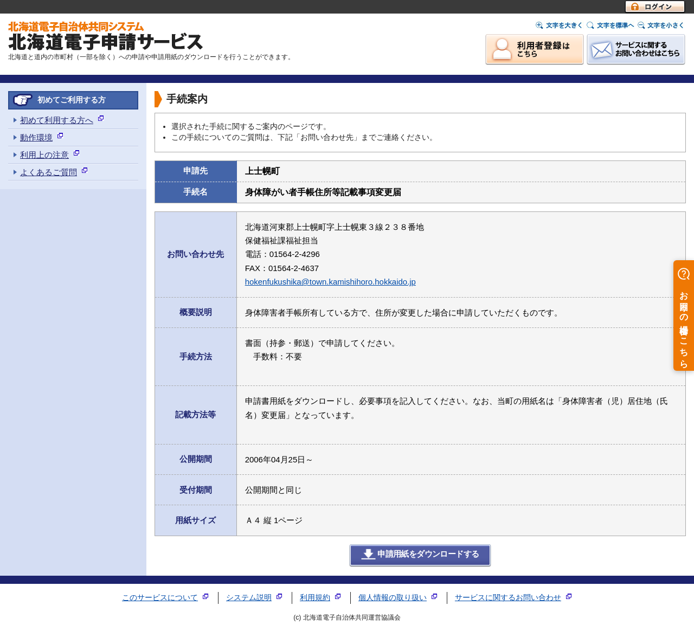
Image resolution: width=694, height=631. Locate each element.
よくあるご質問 (48, 172)
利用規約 (315, 598)
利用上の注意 (44, 154)
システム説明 (249, 598)
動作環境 (36, 137)
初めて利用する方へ (56, 120)
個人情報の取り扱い (392, 598)
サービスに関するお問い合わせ (508, 598)
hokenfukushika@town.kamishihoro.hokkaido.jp (330, 281)
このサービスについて (160, 598)
